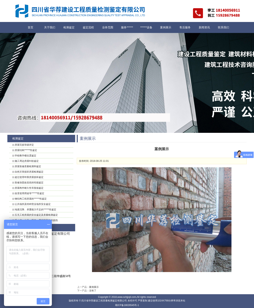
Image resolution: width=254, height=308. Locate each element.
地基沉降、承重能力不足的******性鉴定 (35, 209)
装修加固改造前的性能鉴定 (29, 182)
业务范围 (107, 27)
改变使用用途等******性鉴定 (29, 193)
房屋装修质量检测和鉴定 (28, 166)
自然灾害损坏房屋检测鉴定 (29, 171)
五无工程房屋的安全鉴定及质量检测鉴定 (36, 215)
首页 (30, 27)
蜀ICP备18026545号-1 (127, 305)
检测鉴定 (69, 27)
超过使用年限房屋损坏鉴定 (29, 177)
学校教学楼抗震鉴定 (25, 155)
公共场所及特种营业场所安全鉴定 (33, 204)
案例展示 (165, 27)
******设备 (146, 27)
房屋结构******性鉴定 (26, 150)
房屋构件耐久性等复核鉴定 (29, 188)
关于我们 (49, 27)
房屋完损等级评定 (24, 144)
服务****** (127, 27)
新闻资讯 (204, 27)
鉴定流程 (88, 27)
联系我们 (223, 27)
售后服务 (185, 27)
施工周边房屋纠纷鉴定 (27, 161)
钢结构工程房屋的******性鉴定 (31, 198)
